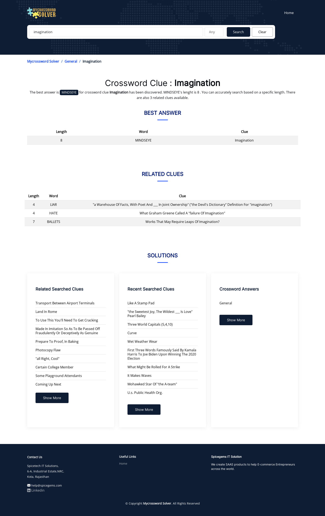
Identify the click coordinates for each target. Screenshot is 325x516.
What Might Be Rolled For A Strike (153, 367)
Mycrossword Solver (43, 61)
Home (290, 13)
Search (238, 32)
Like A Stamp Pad (140, 303)
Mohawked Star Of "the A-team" (152, 384)
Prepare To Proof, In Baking (57, 341)
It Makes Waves (139, 375)
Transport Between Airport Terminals (65, 303)
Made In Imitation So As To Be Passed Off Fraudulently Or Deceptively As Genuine (68, 331)
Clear (262, 32)
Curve (132, 333)
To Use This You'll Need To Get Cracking (67, 320)
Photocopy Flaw (48, 350)
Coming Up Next (48, 384)
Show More (52, 398)
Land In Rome (46, 312)
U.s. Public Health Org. (145, 393)
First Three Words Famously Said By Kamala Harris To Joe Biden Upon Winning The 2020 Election (161, 354)
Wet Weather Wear (142, 341)
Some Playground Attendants (59, 376)
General (71, 61)
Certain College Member (55, 367)
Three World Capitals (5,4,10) (150, 324)
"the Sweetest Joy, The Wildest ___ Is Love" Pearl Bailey (159, 314)
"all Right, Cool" (47, 359)
